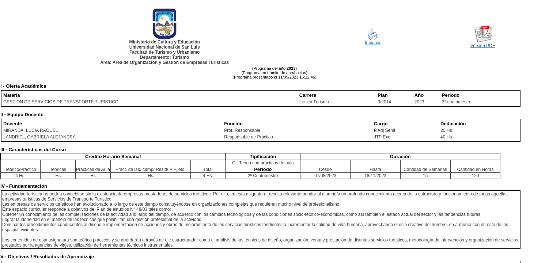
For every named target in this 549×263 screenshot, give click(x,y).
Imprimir (372, 42)
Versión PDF (482, 45)
